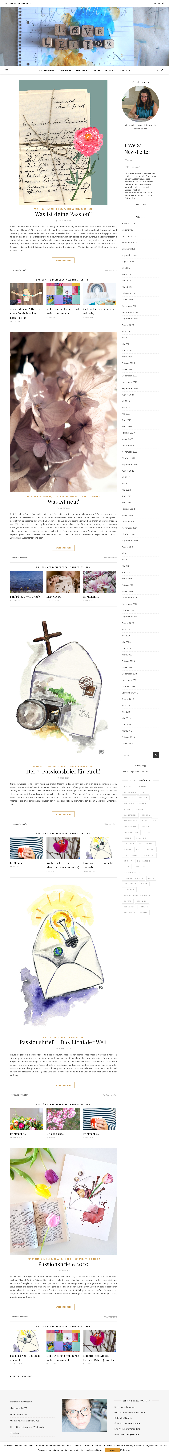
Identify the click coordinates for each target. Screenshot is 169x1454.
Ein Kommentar (110, 1095)
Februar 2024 (128, 363)
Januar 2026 (127, 229)
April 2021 (126, 572)
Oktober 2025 (128, 248)
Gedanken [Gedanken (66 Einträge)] (129, 844)
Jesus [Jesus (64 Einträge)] (127, 867)
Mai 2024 (126, 344)
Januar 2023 (127, 439)
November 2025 (130, 242)
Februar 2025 (128, 293)
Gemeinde (46, 1259)
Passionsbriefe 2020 (63, 1263)
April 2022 (126, 496)
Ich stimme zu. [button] (112, 1450)
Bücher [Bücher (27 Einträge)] (139, 809)
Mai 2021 (126, 565)
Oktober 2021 (128, 534)
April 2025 (126, 280)
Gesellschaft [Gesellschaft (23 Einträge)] (146, 844)
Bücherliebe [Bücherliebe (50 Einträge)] (130, 815)
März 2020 (127, 654)
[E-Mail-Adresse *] (140, 167)
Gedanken (59, 496)
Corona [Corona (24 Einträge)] (146, 815)
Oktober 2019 (128, 686)
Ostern (72, 766)
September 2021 (130, 540)
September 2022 (130, 464)
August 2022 (128, 470)
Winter (95, 496)
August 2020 (128, 623)
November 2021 (130, 527)
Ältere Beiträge (21, 1376)
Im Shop (85, 496)
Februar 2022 (128, 508)
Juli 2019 (126, 705)
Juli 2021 (126, 553)
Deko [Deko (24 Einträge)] (144, 821)
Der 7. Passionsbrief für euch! (63, 771)
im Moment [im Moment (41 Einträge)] (149, 855)
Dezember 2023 (130, 375)
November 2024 (130, 312)
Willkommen (46, 70)
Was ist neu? (63, 501)
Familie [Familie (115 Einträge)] (145, 826)
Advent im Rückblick (19, 1414)
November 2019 (130, 680)
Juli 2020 (126, 629)
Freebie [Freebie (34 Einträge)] (127, 838)
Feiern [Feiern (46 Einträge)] (147, 832)
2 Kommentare (110, 270)
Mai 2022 (126, 489)
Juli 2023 (126, 401)
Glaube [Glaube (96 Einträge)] (127, 849)
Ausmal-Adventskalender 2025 (24, 1420)
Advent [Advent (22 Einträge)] (127, 786)
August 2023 (128, 394)
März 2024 (127, 356)
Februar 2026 (128, 223)
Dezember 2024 (130, 306)
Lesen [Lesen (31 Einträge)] (151, 878)
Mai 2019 (126, 718)
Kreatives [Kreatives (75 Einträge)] (140, 867)
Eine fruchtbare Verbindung (127, 1428)
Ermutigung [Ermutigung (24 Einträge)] (130, 826)
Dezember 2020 (130, 597)
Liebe (59, 209)
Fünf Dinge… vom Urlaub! (25, 596)
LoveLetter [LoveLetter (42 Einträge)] (130, 884)
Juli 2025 (126, 267)
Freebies (110, 70)
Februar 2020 (128, 661)
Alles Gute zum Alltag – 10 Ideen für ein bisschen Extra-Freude (25, 313)
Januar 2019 (127, 743)
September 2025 (130, 255)
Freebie (52, 766)
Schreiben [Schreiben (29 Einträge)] (129, 907)
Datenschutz (24, 3)
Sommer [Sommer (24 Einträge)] (143, 907)
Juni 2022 (126, 483)
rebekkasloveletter (19, 270)
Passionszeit (71, 209)
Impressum (11, 3)
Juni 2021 (126, 559)
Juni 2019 (126, 711)
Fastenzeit (39, 766)
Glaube (50, 209)
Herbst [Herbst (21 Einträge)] (151, 849)
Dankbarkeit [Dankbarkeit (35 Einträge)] (130, 821)
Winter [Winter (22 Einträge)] (144, 912)
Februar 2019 (128, 737)
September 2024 (130, 318)
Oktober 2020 (128, 610)
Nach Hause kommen (124, 1407)
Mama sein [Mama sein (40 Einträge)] (129, 890)
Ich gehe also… (55, 1133)
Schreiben (87, 209)
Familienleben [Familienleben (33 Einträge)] (131, 832)
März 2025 (127, 286)
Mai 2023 (126, 413)
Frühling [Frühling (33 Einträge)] (141, 838)
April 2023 (126, 420)
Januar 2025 (127, 299)
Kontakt (125, 70)
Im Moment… (54, 596)
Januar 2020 (127, 667)
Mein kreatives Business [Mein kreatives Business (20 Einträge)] (137, 895)
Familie (47, 496)
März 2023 (127, 426)
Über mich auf (127, 1423)
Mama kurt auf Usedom (21, 1401)
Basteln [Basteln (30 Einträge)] (143, 798)
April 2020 (126, 648)
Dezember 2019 (130, 673)
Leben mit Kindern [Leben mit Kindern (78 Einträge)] (133, 878)
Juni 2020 (126, 635)
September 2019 (130, 692)
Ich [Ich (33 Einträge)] (125, 855)
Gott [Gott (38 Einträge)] (139, 849)
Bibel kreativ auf (126, 1434)
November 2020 (130, 604)
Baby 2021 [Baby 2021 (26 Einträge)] (129, 798)
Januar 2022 (127, 515)
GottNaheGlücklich (123, 1418)
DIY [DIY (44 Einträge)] (154, 821)
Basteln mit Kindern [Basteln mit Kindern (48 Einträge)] (135, 804)
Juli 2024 (126, 331)
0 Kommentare (110, 557)
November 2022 (130, 451)
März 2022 (127, 502)
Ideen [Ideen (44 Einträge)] (135, 855)
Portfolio (82, 70)
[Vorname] (140, 160)
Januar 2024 (127, 369)
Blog (97, 70)
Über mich (65, 70)
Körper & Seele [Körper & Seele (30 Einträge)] (132, 872)
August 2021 (128, 546)
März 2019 (127, 730)
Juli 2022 (126, 477)
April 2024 (126, 350)
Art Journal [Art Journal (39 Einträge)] (130, 792)
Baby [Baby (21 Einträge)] (144, 792)
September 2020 (130, 616)
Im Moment (72, 496)
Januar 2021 (127, 591)
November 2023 (130, 382)
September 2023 (130, 388)
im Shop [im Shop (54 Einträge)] (128, 861)
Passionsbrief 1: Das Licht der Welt (63, 1042)
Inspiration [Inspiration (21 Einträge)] (143, 861)
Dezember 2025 (130, 236)
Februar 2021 (128, 585)
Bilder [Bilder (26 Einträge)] (127, 809)
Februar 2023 (128, 432)
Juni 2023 (126, 407)
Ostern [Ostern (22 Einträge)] (128, 901)
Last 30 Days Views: (132, 771)
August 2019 (128, 699)
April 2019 (126, 724)
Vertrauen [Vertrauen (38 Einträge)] (129, 912)
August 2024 (128, 325)
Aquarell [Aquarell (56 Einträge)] (142, 786)
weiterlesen (63, 260)
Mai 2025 (126, 274)
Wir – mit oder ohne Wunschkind (129, 1412)
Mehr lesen (125, 1450)
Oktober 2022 (128, 458)
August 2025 (128, 261)
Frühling (39, 209)
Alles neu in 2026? (18, 1408)
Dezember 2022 (130, 445)
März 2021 (127, 578)
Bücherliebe (34, 496)
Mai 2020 (126, 642)
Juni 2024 (126, 337)
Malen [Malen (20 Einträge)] (144, 884)
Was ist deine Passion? (63, 214)
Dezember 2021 (130, 521)
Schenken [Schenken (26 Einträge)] (142, 901)
